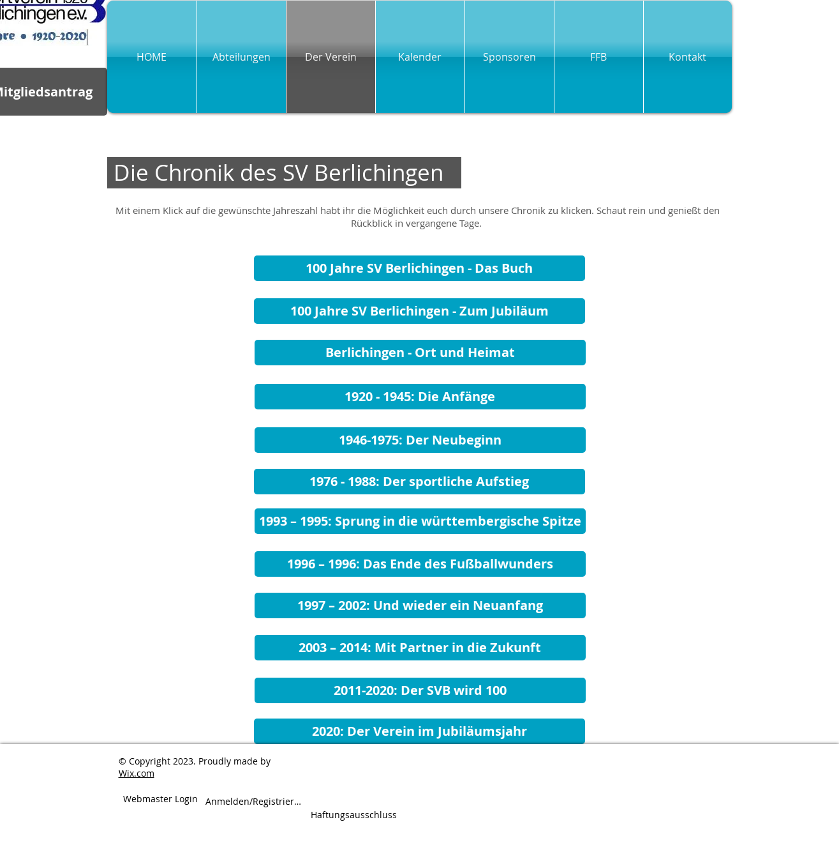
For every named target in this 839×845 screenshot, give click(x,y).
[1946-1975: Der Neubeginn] (420, 440)
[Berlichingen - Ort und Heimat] (420, 352)
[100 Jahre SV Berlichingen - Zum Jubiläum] (419, 311)
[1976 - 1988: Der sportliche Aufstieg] (419, 481)
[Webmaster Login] (160, 799)
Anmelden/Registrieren (254, 801)
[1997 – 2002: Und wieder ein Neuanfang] (420, 605)
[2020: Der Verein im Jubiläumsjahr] (419, 731)
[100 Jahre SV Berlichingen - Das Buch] (419, 268)
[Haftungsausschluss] (354, 815)
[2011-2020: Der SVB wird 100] (420, 690)
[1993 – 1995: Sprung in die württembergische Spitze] (420, 521)
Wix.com (136, 773)
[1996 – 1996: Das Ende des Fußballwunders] (420, 564)
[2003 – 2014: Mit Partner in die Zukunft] (420, 647)
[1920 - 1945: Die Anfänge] (420, 396)
